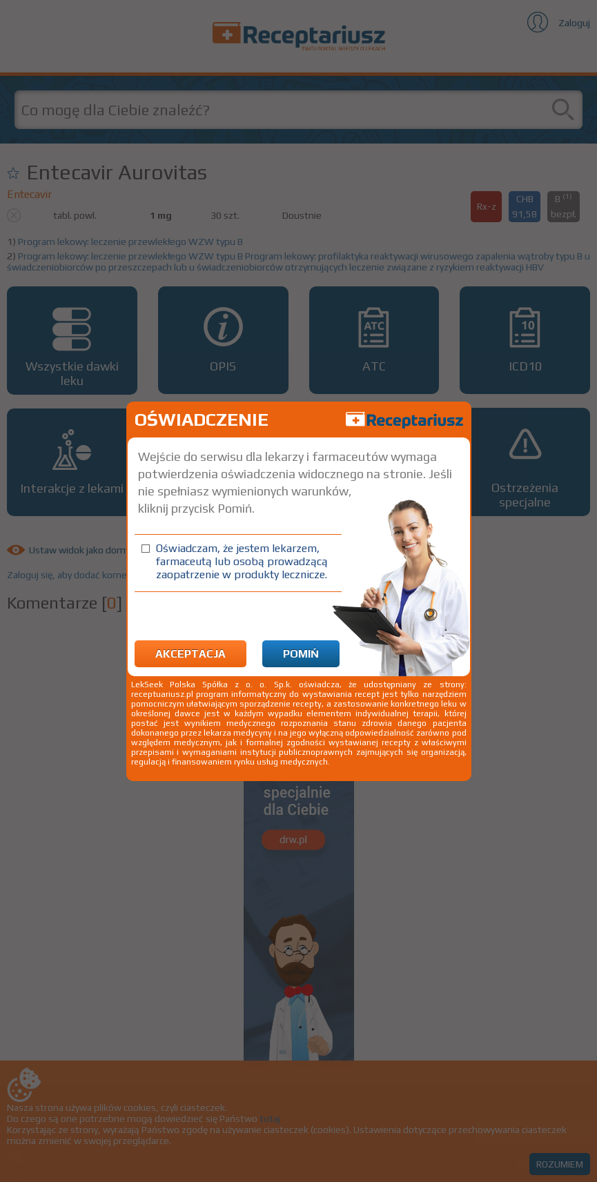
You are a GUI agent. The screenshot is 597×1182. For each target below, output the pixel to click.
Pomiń (301, 653)
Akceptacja (190, 653)
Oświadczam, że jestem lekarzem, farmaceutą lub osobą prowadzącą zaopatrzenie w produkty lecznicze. (242, 561)
